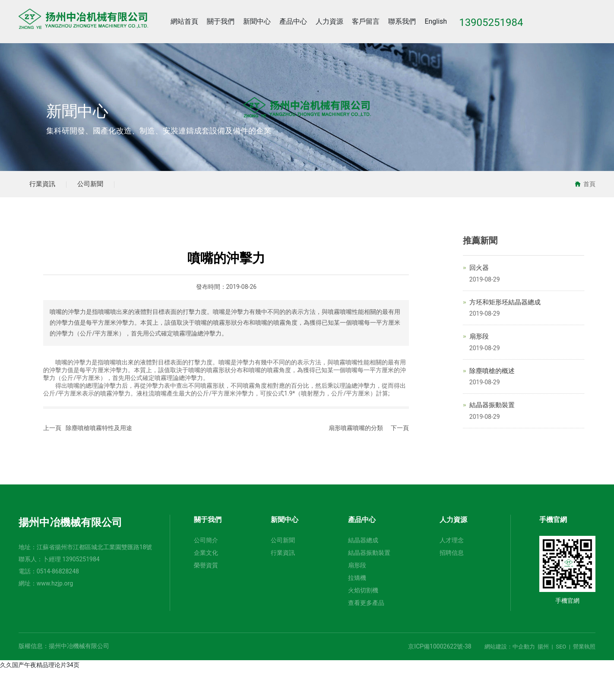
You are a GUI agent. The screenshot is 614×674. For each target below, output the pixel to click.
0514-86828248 (58, 575)
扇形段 (479, 340)
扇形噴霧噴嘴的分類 (356, 431)
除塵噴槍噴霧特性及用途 (99, 431)
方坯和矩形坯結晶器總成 (505, 306)
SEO (561, 650)
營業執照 (584, 650)
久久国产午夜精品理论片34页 (39, 668)
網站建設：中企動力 (509, 650)
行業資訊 (45, 186)
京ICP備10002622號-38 (439, 650)
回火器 (479, 271)
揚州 (543, 650)
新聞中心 (77, 112)
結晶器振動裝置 (492, 409)
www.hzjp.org (55, 587)
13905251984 (81, 563)
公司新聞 (99, 186)
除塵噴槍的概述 (492, 374)
